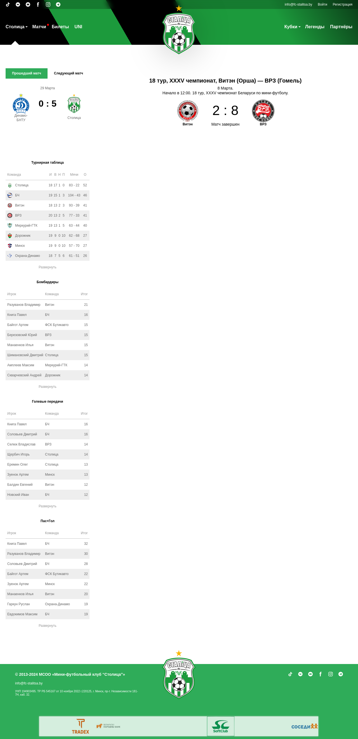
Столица (15, 26)
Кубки (290, 26)
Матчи (39, 26)
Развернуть (47, 267)
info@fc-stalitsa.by (298, 4)
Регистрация (342, 4)
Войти (322, 4)
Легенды (314, 26)
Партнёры (341, 26)
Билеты (60, 26)
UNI (78, 26)
